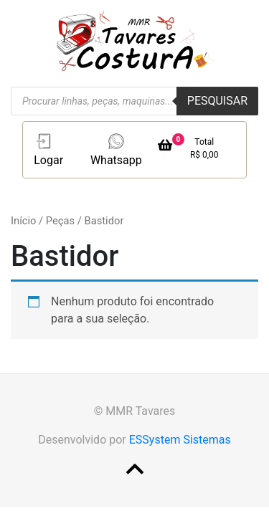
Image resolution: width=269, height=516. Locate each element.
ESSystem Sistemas (180, 439)
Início (23, 220)
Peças (60, 220)
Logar (48, 148)
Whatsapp (116, 148)
